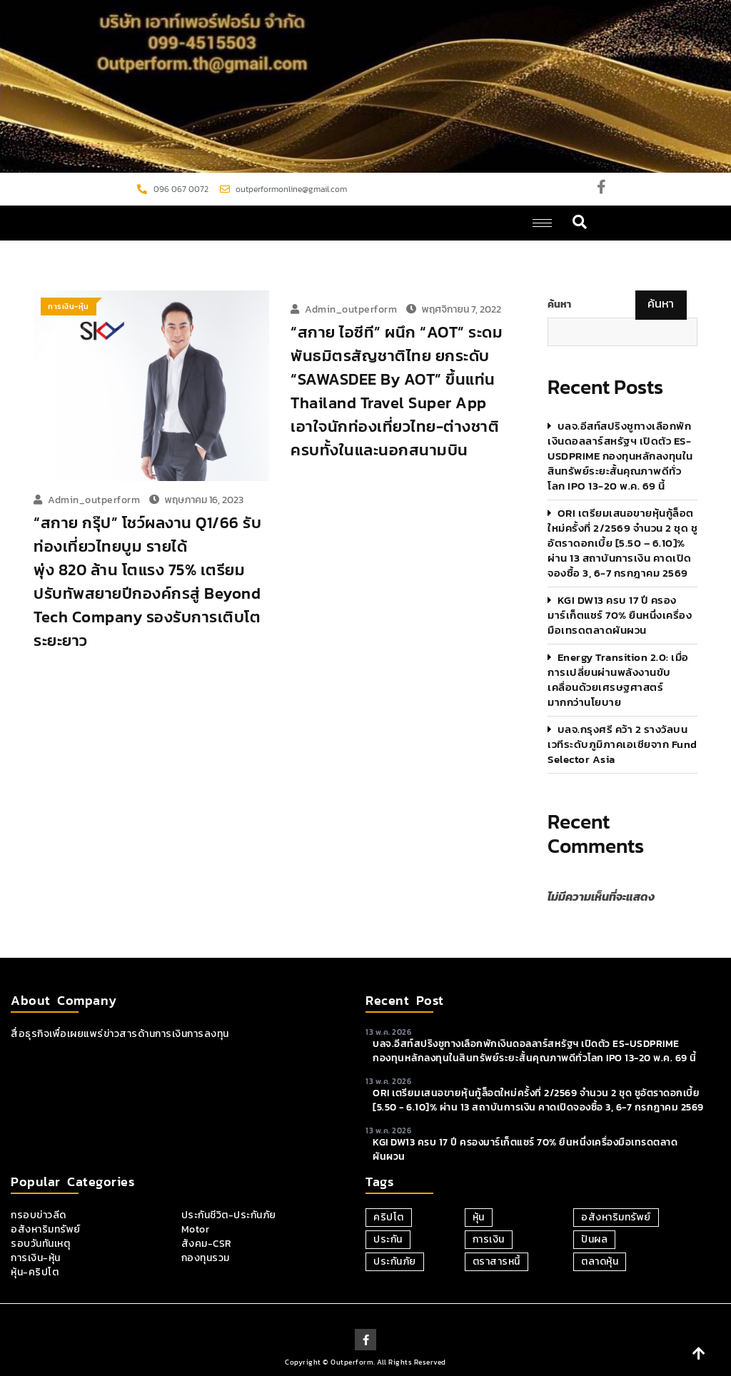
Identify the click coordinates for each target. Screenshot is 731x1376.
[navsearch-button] (580, 223)
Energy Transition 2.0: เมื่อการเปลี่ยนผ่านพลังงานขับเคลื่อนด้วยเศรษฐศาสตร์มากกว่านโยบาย (618, 679)
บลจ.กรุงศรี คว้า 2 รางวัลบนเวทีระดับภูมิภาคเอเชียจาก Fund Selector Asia (622, 744)
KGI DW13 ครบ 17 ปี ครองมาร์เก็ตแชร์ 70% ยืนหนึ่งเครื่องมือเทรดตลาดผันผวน (620, 615)
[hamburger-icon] (542, 223)
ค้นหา (559, 305)
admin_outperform (94, 499)
